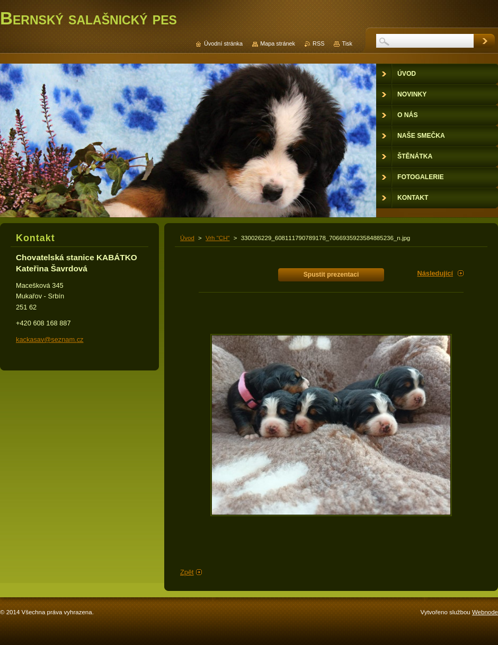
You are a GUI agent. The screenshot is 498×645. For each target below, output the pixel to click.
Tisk (347, 43)
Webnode (485, 612)
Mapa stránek (277, 43)
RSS (318, 43)
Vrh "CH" (218, 238)
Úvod (187, 238)
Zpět (187, 572)
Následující (435, 273)
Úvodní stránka (223, 43)
